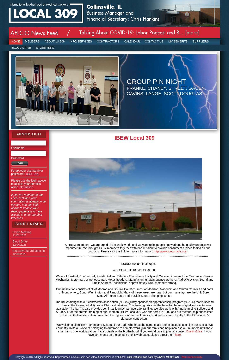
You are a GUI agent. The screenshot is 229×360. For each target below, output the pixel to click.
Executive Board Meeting (29, 252)
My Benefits (178, 41)
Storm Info (45, 47)
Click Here (32, 174)
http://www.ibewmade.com (171, 251)
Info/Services (81, 41)
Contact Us (154, 41)
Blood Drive (21, 47)
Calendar (132, 41)
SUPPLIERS (201, 41)
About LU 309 (55, 41)
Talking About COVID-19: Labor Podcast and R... (131, 32)
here (178, 334)
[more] (192, 32)
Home (15, 41)
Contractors (108, 41)
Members (32, 41)
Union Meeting (22, 233)
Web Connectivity (191, 357)
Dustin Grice (194, 331)
